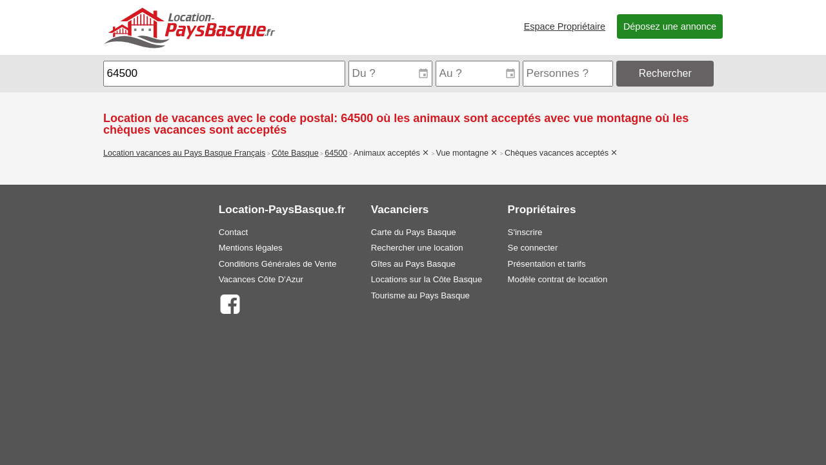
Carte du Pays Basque (413, 232)
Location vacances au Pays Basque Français (184, 153)
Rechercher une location (417, 248)
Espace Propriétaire (564, 26)
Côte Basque (295, 153)
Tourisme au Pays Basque (420, 295)
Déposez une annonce (669, 26)
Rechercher (665, 73)
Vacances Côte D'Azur (261, 279)
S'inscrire (525, 232)
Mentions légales (251, 248)
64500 (336, 153)
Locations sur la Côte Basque (426, 279)
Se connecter (533, 248)
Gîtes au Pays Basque (413, 264)
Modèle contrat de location (558, 279)
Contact (233, 232)
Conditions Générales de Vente (278, 264)
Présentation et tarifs (547, 264)
